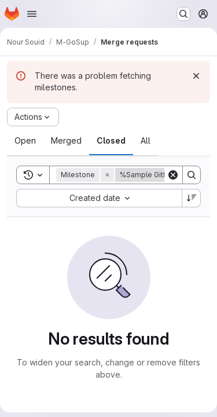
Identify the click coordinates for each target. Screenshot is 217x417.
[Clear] (173, 175)
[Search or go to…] (183, 14)
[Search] (191, 175)
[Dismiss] (196, 76)
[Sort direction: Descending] (191, 198)
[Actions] (33, 117)
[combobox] (99, 198)
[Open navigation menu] (32, 14)
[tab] (25, 140)
